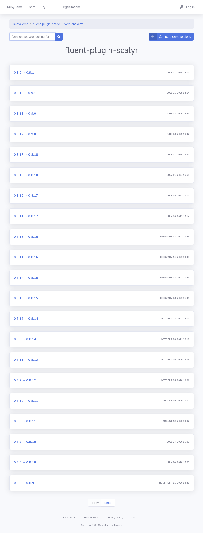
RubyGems (20, 24)
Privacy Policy (115, 517)
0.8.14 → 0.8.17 (26, 216)
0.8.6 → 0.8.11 (25, 421)
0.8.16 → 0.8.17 (26, 195)
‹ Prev (94, 503)
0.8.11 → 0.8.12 (26, 360)
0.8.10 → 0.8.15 (26, 298)
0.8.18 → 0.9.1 (25, 93)
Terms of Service (92, 517)
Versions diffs (73, 24)
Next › (108, 503)
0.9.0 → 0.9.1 (24, 72)
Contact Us (70, 517)
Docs (132, 517)
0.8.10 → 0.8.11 (26, 401)
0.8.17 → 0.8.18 (26, 154)
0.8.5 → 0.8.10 (25, 462)
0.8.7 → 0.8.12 (25, 380)
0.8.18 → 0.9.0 (25, 113)
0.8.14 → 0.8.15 (26, 278)
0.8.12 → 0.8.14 (26, 318)
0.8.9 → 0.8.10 (25, 442)
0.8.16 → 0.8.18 (26, 175)
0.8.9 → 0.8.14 (25, 339)
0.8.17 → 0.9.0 (25, 134)
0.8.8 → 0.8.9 (24, 483)
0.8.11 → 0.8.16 (26, 257)
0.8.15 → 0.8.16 (26, 237)
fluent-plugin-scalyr (46, 24)
